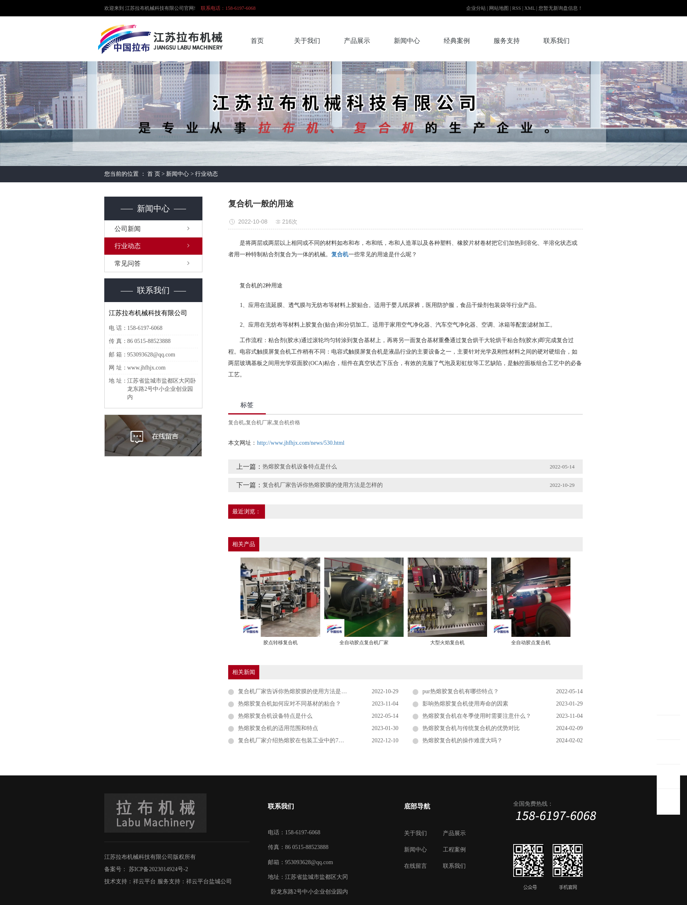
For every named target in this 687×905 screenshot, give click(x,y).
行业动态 (206, 174)
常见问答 (127, 263)
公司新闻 (127, 228)
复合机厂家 (259, 422)
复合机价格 (287, 422)
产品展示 (357, 40)
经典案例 (457, 40)
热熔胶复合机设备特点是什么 (300, 467)
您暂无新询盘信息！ (561, 8)
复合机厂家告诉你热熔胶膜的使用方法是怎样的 (323, 485)
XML (529, 8)
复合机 (236, 422)
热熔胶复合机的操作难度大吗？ (462, 740)
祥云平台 (144, 881)
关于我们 (307, 40)
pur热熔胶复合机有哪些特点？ (460, 691)
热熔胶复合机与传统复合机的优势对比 (471, 728)
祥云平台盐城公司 (209, 881)
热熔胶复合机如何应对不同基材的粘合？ (289, 704)
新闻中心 (407, 40)
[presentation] (233, 603)
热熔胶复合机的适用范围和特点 (278, 728)
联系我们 (556, 40)
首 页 (153, 174)
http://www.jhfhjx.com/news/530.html (300, 443)
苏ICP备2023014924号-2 (158, 869)
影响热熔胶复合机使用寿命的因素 (465, 704)
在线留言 (415, 866)
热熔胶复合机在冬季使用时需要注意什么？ (476, 716)
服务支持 (507, 40)
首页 (257, 40)
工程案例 (454, 850)
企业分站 (476, 8)
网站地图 (499, 8)
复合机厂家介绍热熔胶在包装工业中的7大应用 (296, 740)
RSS (516, 8)
